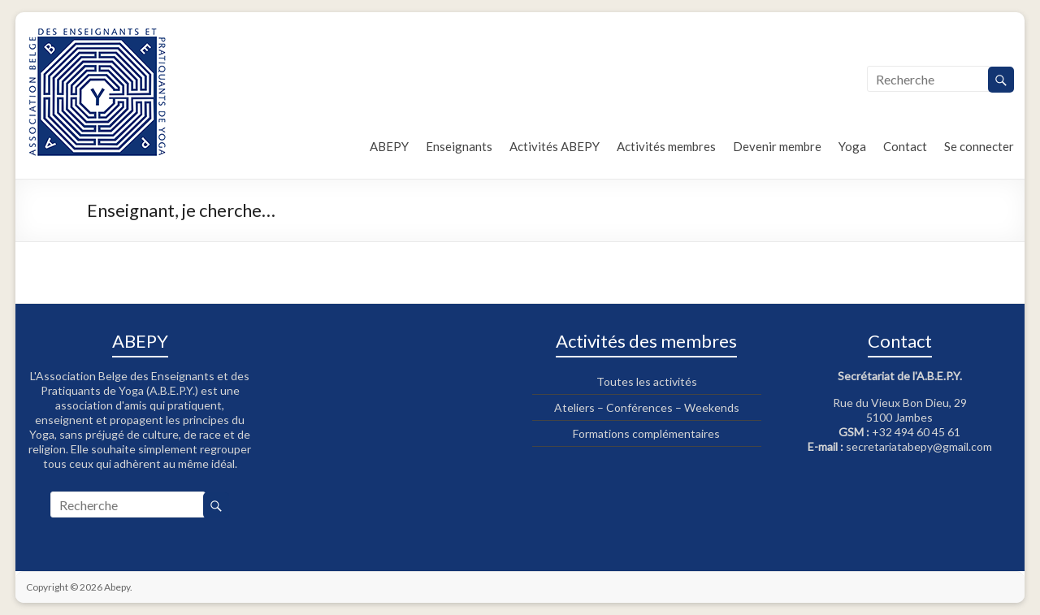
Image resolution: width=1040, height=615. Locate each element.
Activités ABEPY (554, 146)
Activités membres (666, 146)
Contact (905, 146)
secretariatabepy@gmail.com (919, 446)
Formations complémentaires (646, 433)
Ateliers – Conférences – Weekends (646, 407)
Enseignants (459, 146)
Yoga (852, 146)
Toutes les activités (646, 381)
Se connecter (979, 146)
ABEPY (389, 146)
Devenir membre (777, 146)
